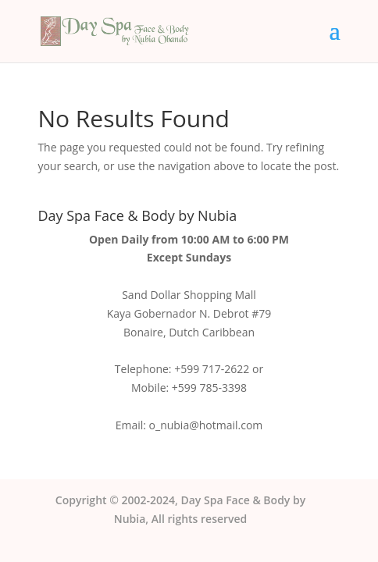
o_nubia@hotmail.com (206, 425)
